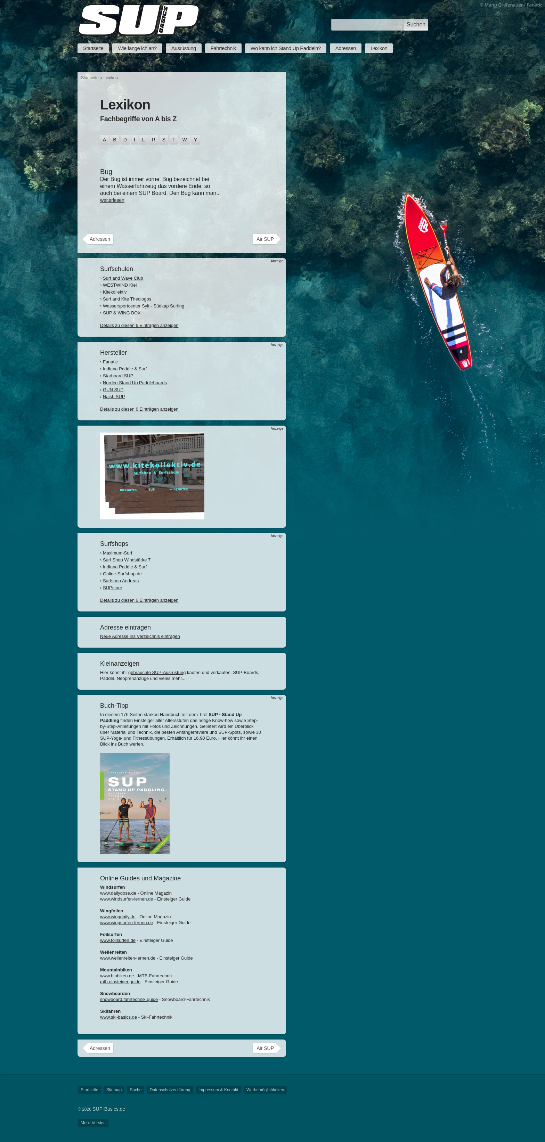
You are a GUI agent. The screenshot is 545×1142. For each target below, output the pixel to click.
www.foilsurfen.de (118, 940)
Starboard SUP (118, 375)
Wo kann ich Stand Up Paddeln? (286, 48)
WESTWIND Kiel (120, 285)
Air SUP (265, 239)
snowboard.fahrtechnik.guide (129, 999)
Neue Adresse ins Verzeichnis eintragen (140, 636)
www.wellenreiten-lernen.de (127, 958)
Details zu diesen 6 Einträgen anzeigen (139, 325)
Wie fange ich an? (137, 48)
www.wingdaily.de (118, 916)
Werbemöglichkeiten (265, 1089)
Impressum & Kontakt (218, 1089)
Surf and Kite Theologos (127, 299)
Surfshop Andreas (121, 580)
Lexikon (379, 48)
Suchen (416, 24)
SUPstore (112, 587)
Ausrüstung (183, 48)
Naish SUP (114, 396)
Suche (135, 1089)
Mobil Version (93, 1122)
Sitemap (114, 1089)
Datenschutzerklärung (170, 1089)
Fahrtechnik (223, 48)
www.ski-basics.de (118, 1017)
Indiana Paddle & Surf (125, 368)
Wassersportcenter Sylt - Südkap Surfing (143, 306)
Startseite (93, 48)
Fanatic (110, 361)
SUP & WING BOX (122, 312)
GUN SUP (113, 389)
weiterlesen (112, 200)
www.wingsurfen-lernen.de (126, 922)
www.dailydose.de (118, 893)
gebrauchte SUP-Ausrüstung (157, 672)
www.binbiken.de (117, 975)
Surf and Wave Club (123, 278)
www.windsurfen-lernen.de (126, 899)
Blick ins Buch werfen (121, 744)
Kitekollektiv (115, 292)
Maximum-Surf (117, 553)
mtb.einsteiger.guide (120, 981)
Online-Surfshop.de (122, 573)
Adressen (345, 48)
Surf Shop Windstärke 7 (127, 559)
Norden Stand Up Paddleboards (135, 382)
